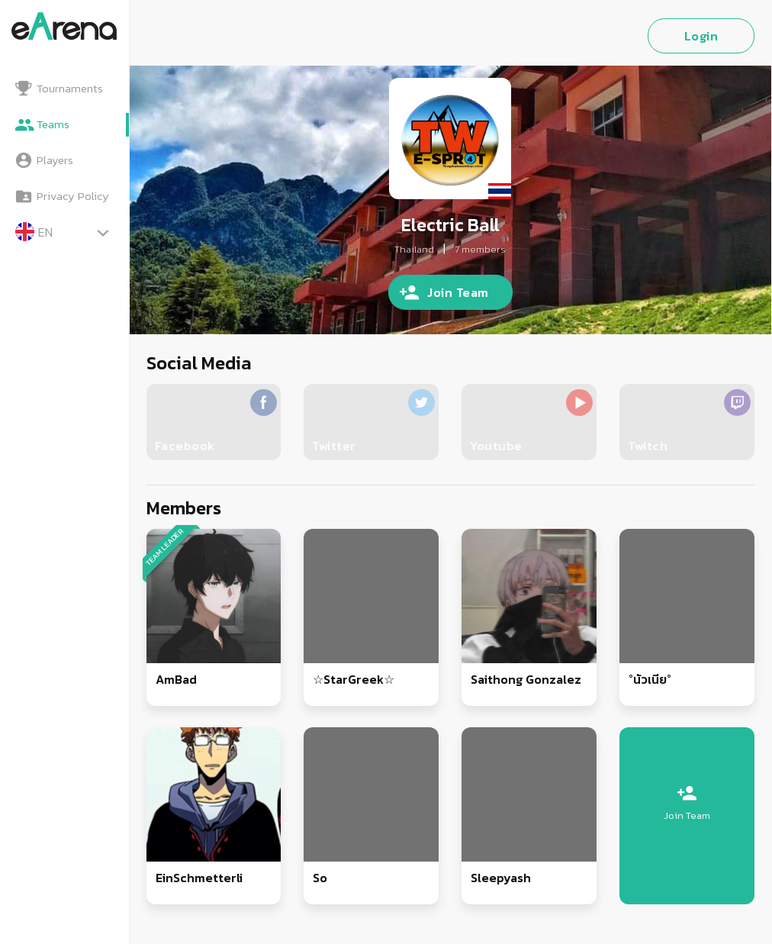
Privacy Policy (73, 196)
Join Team (458, 292)
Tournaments (70, 88)
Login (701, 36)
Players (55, 160)
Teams (53, 124)
